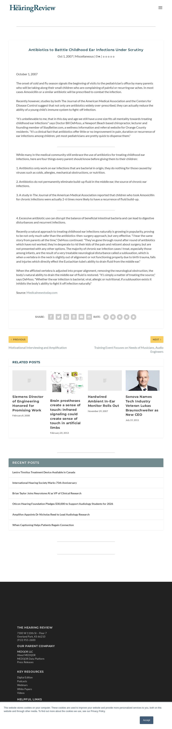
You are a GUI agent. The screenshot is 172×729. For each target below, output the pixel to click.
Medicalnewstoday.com (42, 292)
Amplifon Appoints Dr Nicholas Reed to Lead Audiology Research (51, 514)
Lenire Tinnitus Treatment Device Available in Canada (43, 472)
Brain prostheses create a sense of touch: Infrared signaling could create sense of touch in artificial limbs (65, 414)
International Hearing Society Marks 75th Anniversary (44, 482)
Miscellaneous (84, 56)
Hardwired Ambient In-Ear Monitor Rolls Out (103, 401)
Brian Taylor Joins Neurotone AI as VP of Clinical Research (46, 493)
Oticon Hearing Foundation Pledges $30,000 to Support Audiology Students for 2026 (62, 503)
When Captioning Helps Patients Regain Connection (43, 525)
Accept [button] (146, 720)
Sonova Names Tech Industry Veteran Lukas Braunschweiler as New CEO (142, 406)
